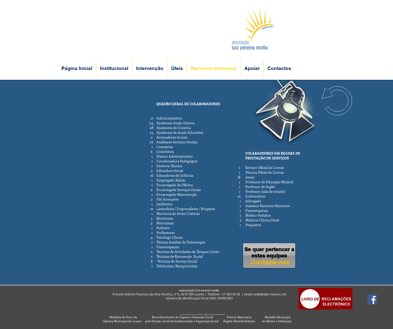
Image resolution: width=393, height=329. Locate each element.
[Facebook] (372, 299)
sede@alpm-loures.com (269, 294)
